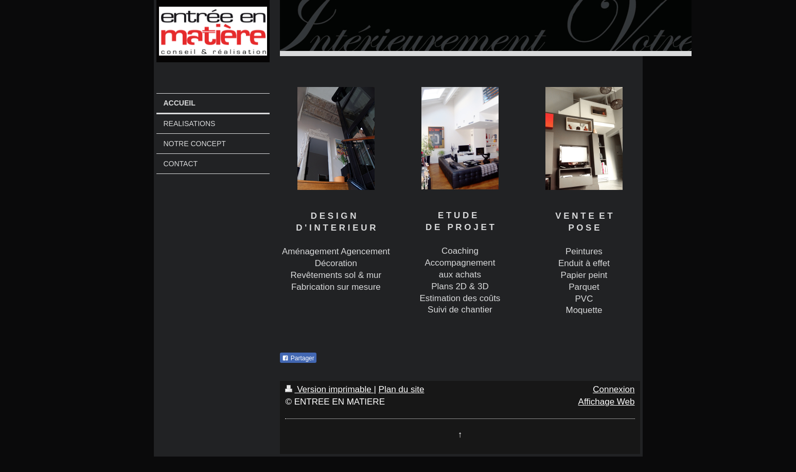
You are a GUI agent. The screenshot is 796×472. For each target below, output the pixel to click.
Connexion (613, 389)
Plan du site (401, 389)
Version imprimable (329, 389)
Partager (298, 358)
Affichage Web (606, 402)
